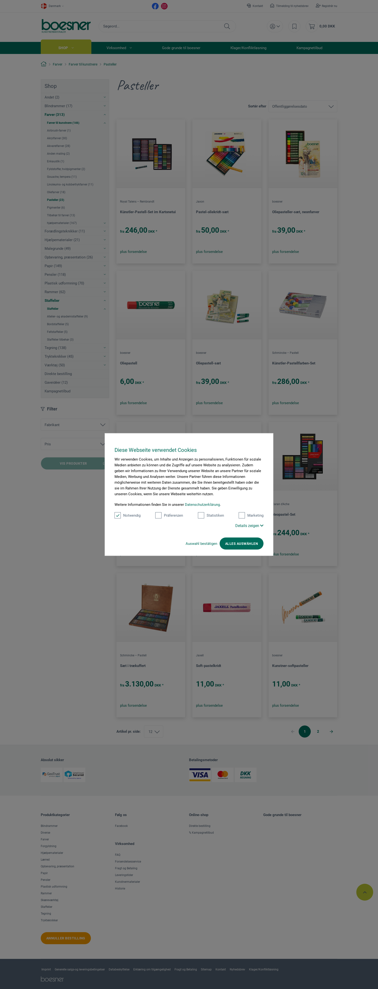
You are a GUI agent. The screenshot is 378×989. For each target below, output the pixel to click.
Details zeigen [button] (249, 525)
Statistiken (211, 515)
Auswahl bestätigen (201, 543)
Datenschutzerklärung (202, 504)
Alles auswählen (241, 544)
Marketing (251, 515)
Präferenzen (169, 515)
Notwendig (128, 515)
